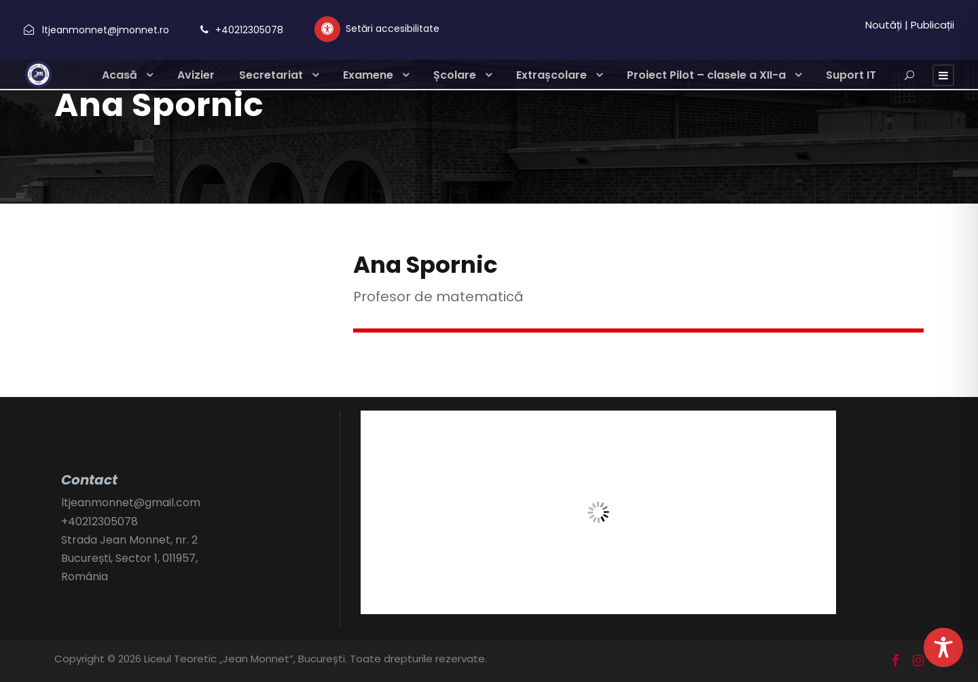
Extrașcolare (551, 75)
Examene (368, 75)
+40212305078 (249, 30)
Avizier (196, 75)
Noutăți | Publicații (909, 25)
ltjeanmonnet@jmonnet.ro (105, 30)
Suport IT (851, 75)
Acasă (119, 75)
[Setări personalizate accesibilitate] (376, 29)
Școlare (454, 75)
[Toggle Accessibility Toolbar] (943, 647)
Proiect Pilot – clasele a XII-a (706, 75)
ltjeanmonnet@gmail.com (130, 502)
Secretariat (271, 75)
